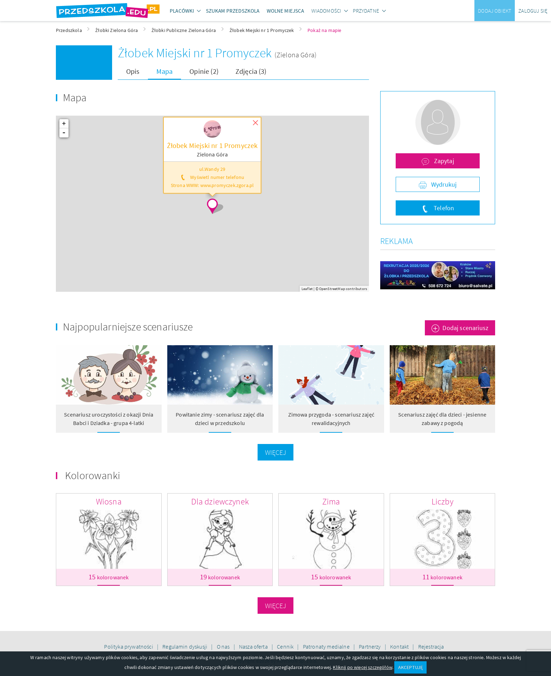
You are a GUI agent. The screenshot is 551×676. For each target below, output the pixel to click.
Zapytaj (443, 161)
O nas (224, 646)
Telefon (443, 208)
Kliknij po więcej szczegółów (362, 667)
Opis (133, 71)
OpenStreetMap (332, 288)
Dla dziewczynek (220, 501)
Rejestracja (431, 646)
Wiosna (109, 501)
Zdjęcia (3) (251, 71)
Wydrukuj (443, 184)
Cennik (285, 646)
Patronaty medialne (327, 646)
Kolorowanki (92, 475)
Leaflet (307, 288)
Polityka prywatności (129, 646)
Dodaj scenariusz (465, 328)
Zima (331, 501)
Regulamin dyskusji (185, 646)
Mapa (164, 71)
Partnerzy (370, 646)
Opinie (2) (204, 71)
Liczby (442, 501)
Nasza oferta (254, 646)
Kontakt (400, 646)
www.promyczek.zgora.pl (227, 185)
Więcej (275, 452)
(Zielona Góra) (295, 54)
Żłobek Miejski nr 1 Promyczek (196, 53)
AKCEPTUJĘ (410, 667)
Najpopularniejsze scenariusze (128, 326)
